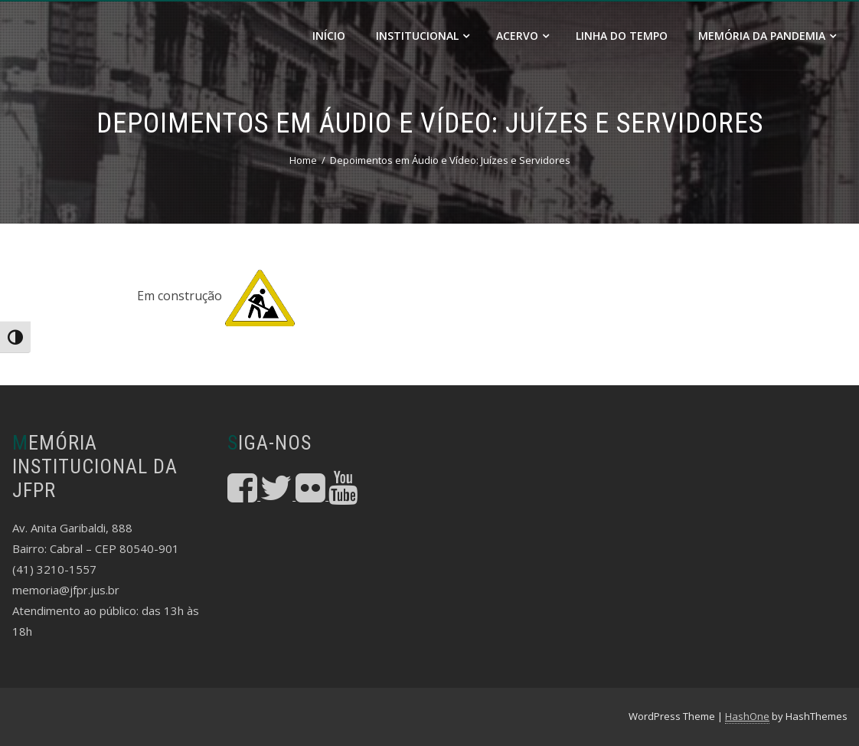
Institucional (422, 35)
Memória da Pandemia (767, 35)
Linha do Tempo (622, 35)
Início (328, 35)
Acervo (522, 35)
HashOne (747, 716)
